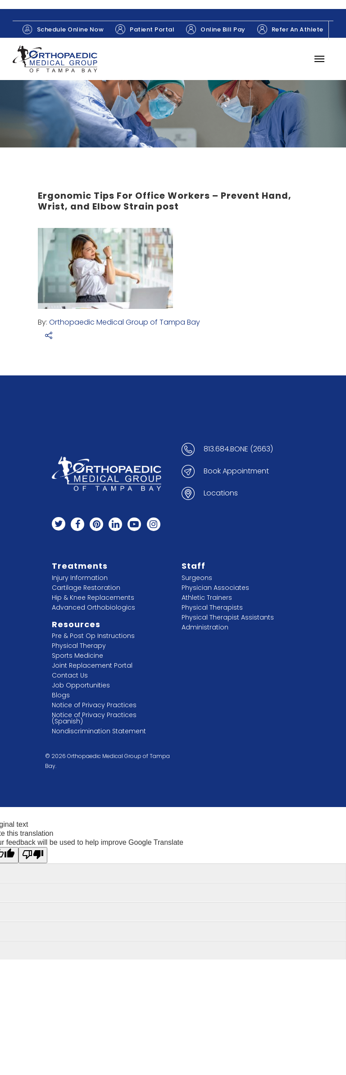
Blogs (61, 695)
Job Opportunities (81, 685)
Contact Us (70, 675)
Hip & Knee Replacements (93, 597)
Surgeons (197, 577)
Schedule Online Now (63, 29)
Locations (221, 493)
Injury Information (80, 577)
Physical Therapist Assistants (228, 617)
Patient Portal (144, 29)
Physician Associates (215, 587)
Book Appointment (236, 471)
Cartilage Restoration (86, 587)
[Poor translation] (32, 855)
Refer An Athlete (290, 29)
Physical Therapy (79, 645)
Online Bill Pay (216, 29)
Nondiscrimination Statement (99, 731)
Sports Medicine (77, 655)
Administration (205, 627)
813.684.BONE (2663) (238, 449)
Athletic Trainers (207, 597)
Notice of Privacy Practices (94, 704)
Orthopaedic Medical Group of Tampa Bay (124, 322)
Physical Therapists (212, 607)
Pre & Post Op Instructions (93, 635)
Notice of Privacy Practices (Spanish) (94, 718)
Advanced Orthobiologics (93, 607)
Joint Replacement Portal (92, 665)
